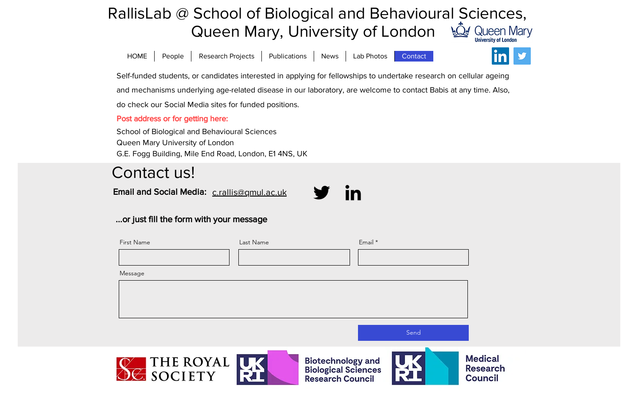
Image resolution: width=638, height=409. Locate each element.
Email (366, 242)
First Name (135, 242)
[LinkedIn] (500, 56)
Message (132, 273)
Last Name (254, 242)
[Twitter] (522, 56)
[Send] (413, 333)
